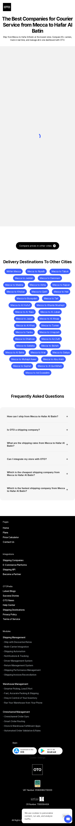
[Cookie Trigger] (37, 757)
